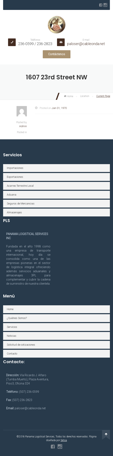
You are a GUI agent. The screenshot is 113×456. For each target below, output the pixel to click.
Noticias (11, 335)
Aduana (11, 194)
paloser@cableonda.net (86, 44)
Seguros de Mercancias (20, 203)
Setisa (64, 440)
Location (84, 96)
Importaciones (15, 168)
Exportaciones (15, 176)
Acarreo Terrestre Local (20, 185)
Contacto (12, 353)
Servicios (12, 326)
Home (68, 96)
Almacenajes (14, 212)
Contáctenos (56, 54)
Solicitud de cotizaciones (21, 344)
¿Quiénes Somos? (17, 318)
